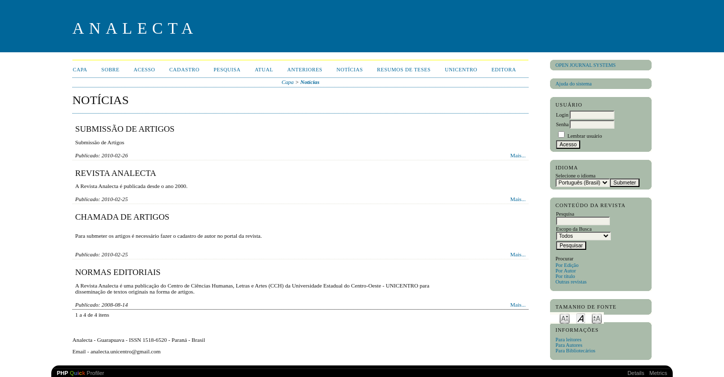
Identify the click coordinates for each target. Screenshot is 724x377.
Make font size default (581, 318)
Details (636, 373)
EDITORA (503, 69)
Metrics (658, 373)
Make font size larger (597, 318)
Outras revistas (571, 282)
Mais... (518, 155)
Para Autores (569, 345)
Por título (565, 276)
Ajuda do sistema (574, 83)
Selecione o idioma (576, 175)
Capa (80, 69)
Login (562, 115)
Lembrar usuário (584, 136)
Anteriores (304, 69)
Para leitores (569, 339)
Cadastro (184, 69)
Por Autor (566, 270)
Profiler (80, 373)
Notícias (349, 69)
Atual (264, 69)
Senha (562, 124)
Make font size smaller (565, 318)
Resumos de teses (404, 69)
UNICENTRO (461, 69)
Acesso (144, 69)
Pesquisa (227, 69)
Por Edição (567, 265)
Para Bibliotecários (575, 350)
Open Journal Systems (586, 65)
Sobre (111, 69)
